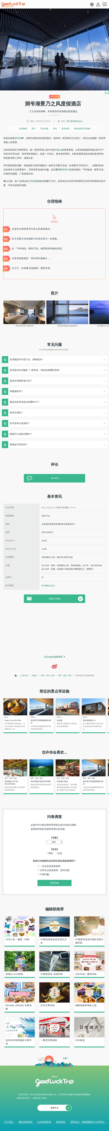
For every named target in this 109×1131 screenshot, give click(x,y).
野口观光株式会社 (75, 121)
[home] (13, 4)
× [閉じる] (66, 1127)
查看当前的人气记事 (52, 1127)
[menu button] (104, 4)
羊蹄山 (58, 150)
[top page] (16, 676)
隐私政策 (60, 1122)
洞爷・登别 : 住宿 (47, 675)
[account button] (98, 4)
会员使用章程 (44, 1122)
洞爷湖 (18, 138)
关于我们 (8, 1122)
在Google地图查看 (53, 657)
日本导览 (24, 675)
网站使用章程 (25, 1122)
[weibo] (54, 666)
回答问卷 (54, 883)
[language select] (92, 4)
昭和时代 (64, 169)
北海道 (31, 181)
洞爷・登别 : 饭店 (65, 675)
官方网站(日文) (48, 585)
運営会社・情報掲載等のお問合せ (88, 1122)
